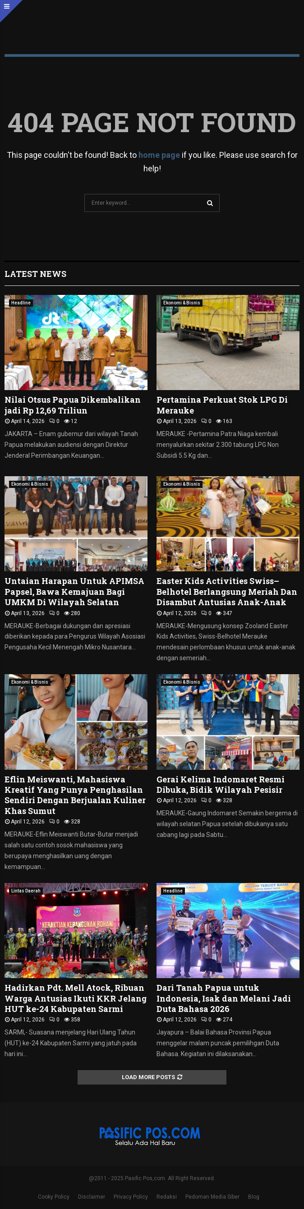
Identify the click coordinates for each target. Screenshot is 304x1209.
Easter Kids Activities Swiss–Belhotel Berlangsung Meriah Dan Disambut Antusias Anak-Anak (227, 591)
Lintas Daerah (26, 890)
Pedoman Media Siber (212, 1197)
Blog (253, 1197)
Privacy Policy (131, 1197)
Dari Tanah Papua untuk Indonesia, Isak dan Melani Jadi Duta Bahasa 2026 (224, 998)
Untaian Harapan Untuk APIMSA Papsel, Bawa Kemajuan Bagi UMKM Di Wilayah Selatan (74, 591)
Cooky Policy (53, 1197)
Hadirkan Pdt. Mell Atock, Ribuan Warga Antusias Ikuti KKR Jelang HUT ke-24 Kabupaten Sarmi (76, 998)
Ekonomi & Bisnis (181, 302)
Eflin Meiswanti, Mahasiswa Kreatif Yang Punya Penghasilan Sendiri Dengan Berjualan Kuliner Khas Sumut (75, 795)
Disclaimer (91, 1197)
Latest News (35, 273)
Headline (21, 302)
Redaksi (167, 1197)
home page (159, 155)
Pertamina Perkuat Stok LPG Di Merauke (222, 404)
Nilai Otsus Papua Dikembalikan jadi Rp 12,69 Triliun (73, 404)
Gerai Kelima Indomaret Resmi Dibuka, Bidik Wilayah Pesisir (221, 784)
